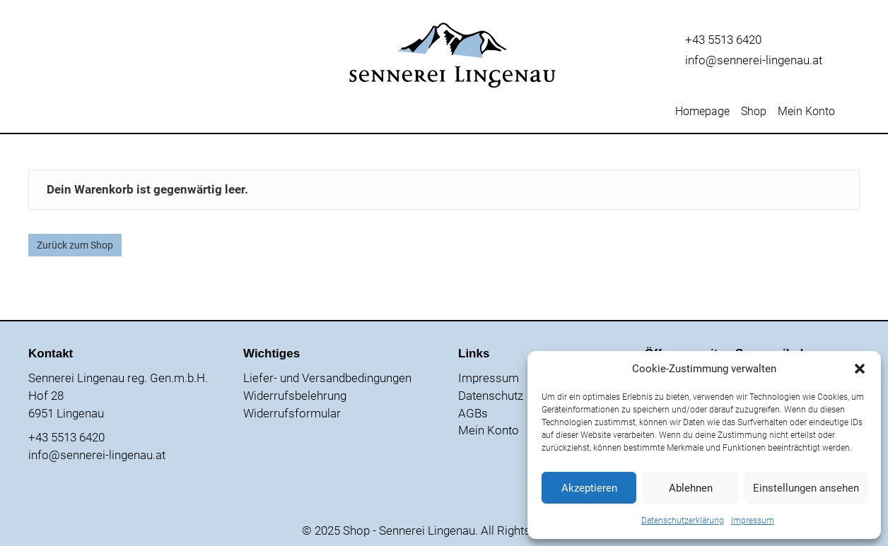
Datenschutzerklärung (682, 521)
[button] (860, 369)
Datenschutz (490, 395)
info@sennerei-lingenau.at (753, 60)
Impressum (752, 521)
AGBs (473, 413)
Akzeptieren (589, 488)
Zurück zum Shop (75, 245)
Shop (753, 112)
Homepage (702, 112)
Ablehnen (691, 488)
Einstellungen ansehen (806, 488)
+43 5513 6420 (723, 39)
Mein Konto (806, 112)
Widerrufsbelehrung (294, 395)
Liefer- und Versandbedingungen (327, 378)
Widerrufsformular (292, 413)
